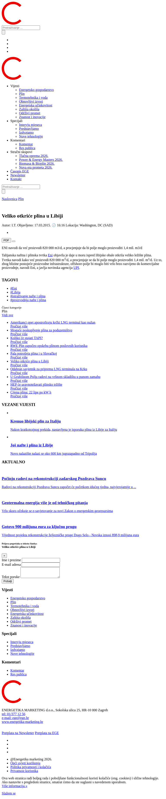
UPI (76, 267)
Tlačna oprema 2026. (33, 156)
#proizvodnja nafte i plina (28, 300)
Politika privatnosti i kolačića (30, 769)
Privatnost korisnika (24, 773)
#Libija (15, 292)
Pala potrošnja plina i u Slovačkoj (87, 355)
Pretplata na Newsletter (18, 735)
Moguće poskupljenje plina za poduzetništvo (87, 332)
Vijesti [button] (14, 86)
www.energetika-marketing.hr (22, 723)
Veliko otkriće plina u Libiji (87, 363)
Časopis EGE (19, 171)
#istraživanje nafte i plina (27, 296)
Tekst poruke (11, 579)
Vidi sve (7, 315)
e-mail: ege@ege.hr (15, 720)
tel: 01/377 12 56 (13, 716)
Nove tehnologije (31, 136)
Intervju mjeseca (30, 125)
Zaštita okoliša (29, 109)
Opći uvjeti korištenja (25, 765)
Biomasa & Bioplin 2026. (36, 163)
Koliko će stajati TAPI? (87, 340)
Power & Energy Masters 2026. (41, 159)
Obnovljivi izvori (31, 101)
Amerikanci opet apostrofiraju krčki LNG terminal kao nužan (87, 324)
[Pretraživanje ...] (21, 27)
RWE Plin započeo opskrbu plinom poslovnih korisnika (87, 348)
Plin (22, 94)
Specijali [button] (16, 121)
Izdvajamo (26, 132)
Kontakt (16, 179)
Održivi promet (29, 113)
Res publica (27, 148)
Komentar (26, 144)
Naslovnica (9, 199)
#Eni (13, 288)
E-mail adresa (11, 564)
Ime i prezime (11, 560)
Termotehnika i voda (33, 97)
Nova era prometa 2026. (36, 167)
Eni (50, 255)
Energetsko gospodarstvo (36, 90)
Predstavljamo (29, 128)
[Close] (4, 555)
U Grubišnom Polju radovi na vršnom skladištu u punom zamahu (87, 379)
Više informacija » (14, 788)
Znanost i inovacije (32, 117)
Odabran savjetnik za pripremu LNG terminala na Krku (87, 371)
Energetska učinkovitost (35, 105)
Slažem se (9, 795)
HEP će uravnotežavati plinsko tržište (87, 386)
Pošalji (7, 583)
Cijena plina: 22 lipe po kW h (87, 394)
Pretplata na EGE (47, 735)
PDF (6, 240)
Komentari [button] (17, 140)
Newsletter (17, 175)
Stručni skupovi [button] (21, 152)
